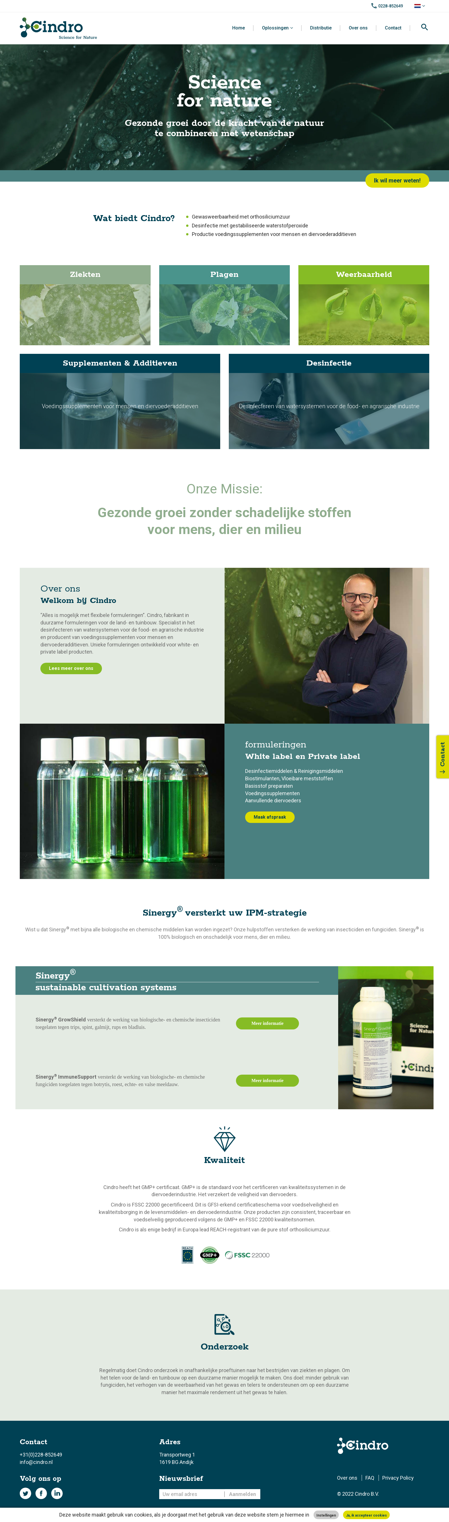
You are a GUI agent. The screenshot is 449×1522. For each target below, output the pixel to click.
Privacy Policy (398, 1478)
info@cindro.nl (36, 1462)
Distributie (321, 28)
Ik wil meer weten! (397, 180)
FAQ (369, 1478)
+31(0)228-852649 (41, 1455)
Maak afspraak (270, 817)
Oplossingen (275, 28)
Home (238, 28)
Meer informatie (267, 1023)
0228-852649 (390, 6)
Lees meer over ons (71, 668)
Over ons (358, 28)
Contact (393, 28)
